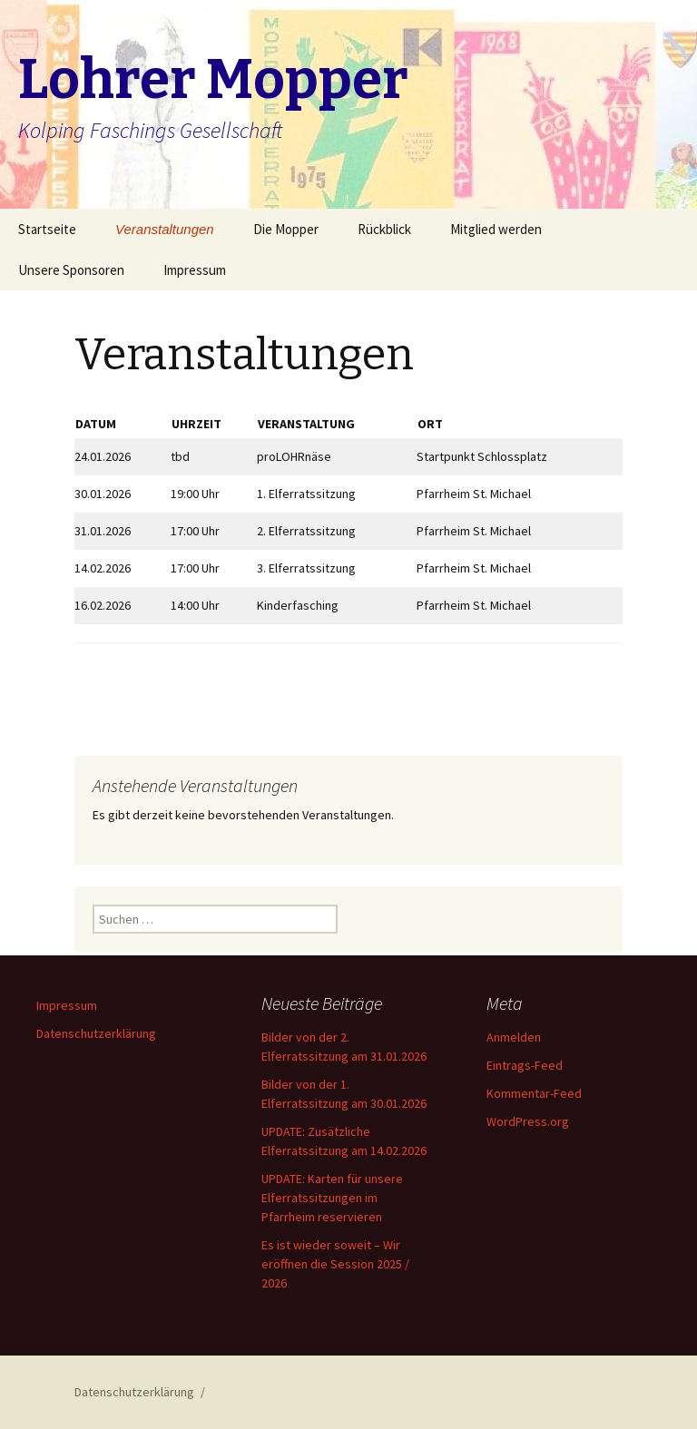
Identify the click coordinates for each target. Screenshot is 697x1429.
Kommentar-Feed (534, 1093)
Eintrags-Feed (524, 1065)
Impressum (194, 270)
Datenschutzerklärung (96, 1033)
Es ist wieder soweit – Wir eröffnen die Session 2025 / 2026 (335, 1264)
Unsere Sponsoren (71, 270)
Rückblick (384, 229)
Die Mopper (286, 229)
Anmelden (513, 1037)
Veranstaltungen (164, 229)
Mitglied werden (496, 229)
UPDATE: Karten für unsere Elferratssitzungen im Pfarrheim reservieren (332, 1197)
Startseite (47, 229)
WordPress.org (527, 1121)
